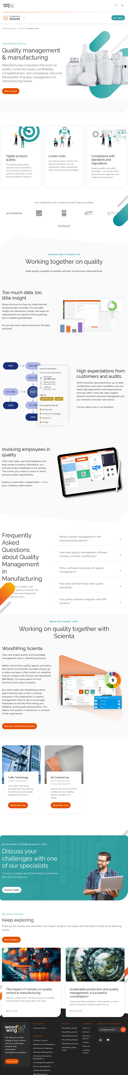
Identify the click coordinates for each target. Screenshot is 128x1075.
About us (86, 1028)
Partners (86, 1032)
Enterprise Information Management (42, 1057)
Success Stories (39, 1028)
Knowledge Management (43, 1062)
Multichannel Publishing (42, 1048)
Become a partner (86, 1037)
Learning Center (86, 1051)
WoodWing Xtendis (70, 1040)
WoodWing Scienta (9, 28)
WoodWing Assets (69, 1032)
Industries (22, 28)
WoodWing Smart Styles (69, 1048)
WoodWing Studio (69, 1028)
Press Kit (86, 1046)
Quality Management (41, 1070)
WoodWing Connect (70, 1043)
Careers (86, 1042)
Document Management (43, 1052)
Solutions (37, 1036)
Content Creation (40, 1040)
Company (87, 1023)
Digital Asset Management (44, 1044)
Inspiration (38, 1023)
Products (66, 1023)
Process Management (42, 1066)
